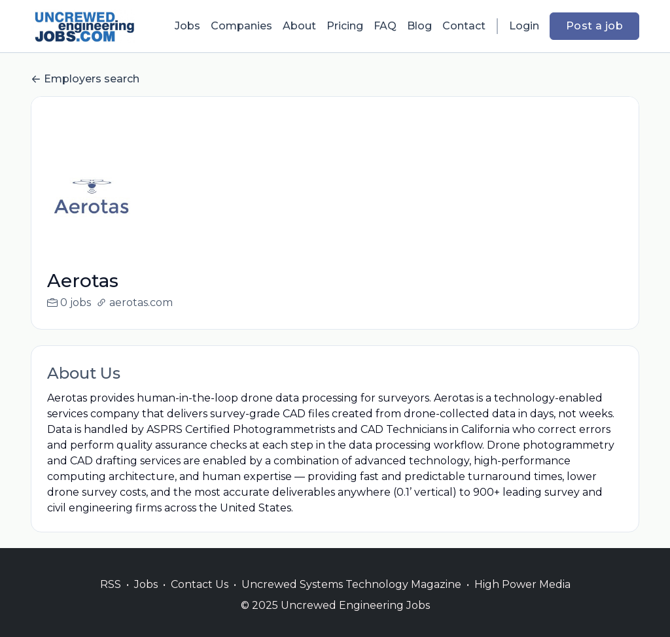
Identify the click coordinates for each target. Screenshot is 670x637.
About (299, 26)
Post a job (594, 26)
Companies (241, 26)
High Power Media (522, 600)
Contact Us (199, 600)
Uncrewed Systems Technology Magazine (351, 600)
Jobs (187, 26)
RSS (110, 600)
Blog (419, 26)
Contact (463, 26)
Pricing (344, 26)
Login (524, 26)
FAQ (385, 26)
